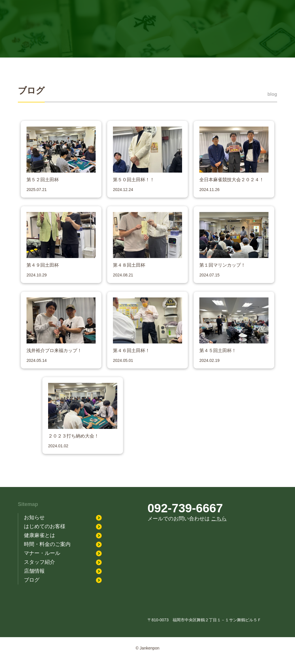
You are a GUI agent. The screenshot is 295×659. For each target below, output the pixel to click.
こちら (219, 519)
